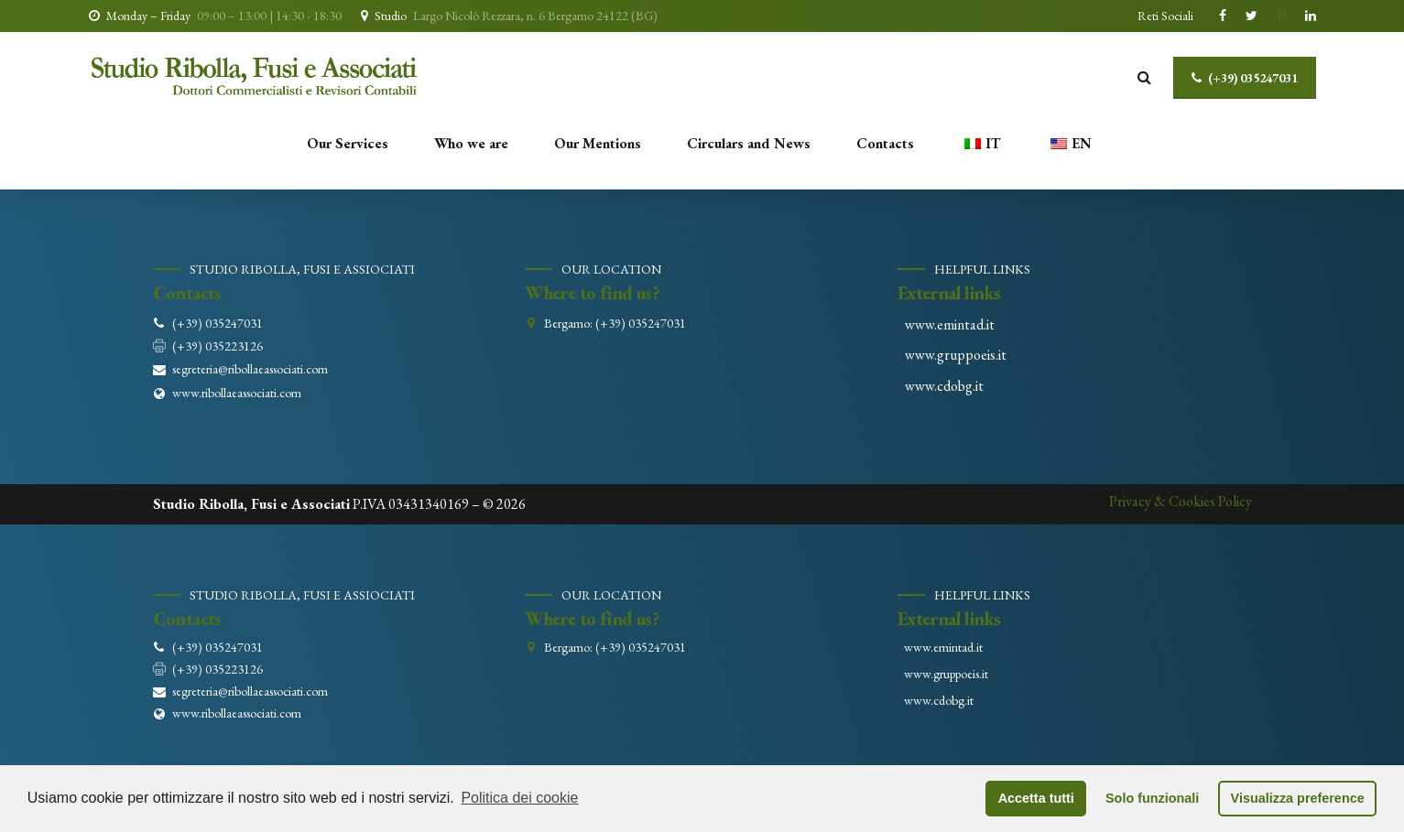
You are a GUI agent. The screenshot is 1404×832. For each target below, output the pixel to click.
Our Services (347, 143)
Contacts (885, 143)
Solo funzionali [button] (1152, 798)
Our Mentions (597, 143)
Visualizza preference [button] (1298, 798)
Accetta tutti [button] (1036, 798)
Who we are (471, 143)
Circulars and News (749, 143)
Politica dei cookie (519, 797)
